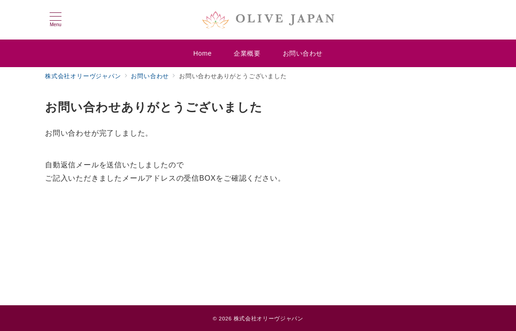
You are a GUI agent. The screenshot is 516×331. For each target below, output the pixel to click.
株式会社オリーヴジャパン (268, 318)
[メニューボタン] (55, 19)
